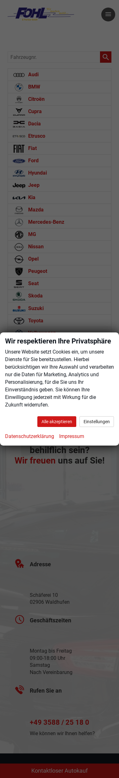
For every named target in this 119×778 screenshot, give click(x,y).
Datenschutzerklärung (29, 436)
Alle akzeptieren (56, 421)
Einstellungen (97, 421)
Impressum (71, 436)
